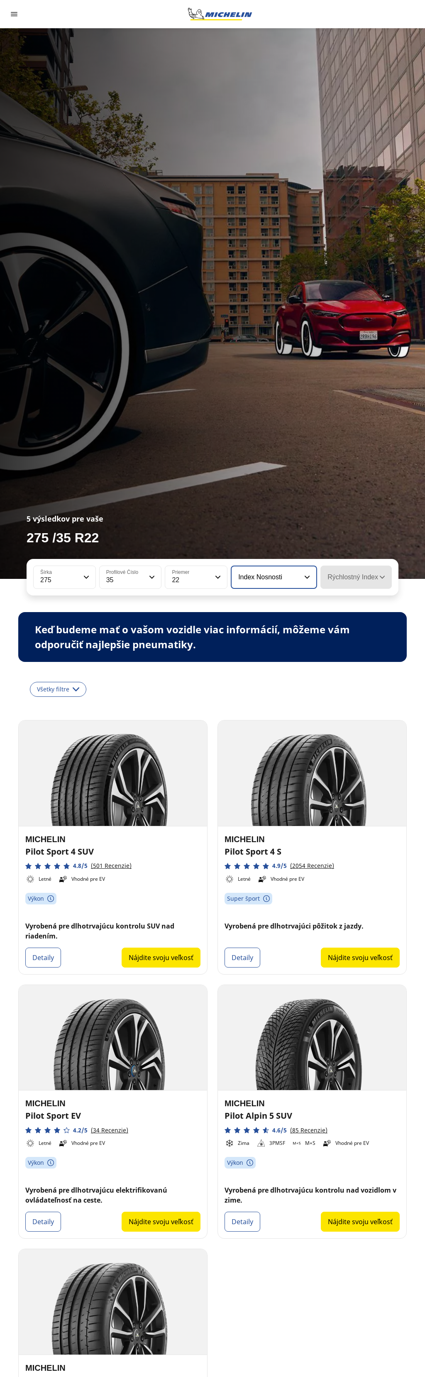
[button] (85, 577)
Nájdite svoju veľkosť (161, 957)
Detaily (43, 957)
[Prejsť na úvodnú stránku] (220, 14)
